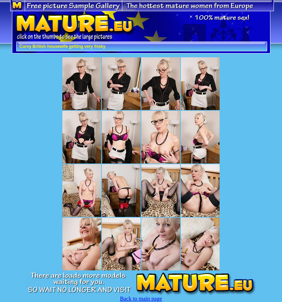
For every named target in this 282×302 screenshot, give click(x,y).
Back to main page (141, 299)
